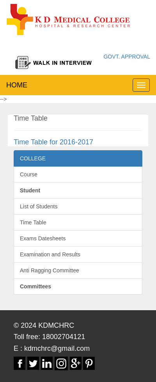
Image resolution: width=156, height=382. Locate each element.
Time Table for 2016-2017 (53, 142)
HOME (16, 85)
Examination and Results (50, 254)
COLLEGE (33, 158)
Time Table (33, 222)
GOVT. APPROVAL (126, 56)
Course (28, 174)
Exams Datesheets (43, 238)
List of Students (39, 206)
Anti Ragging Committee (49, 270)
